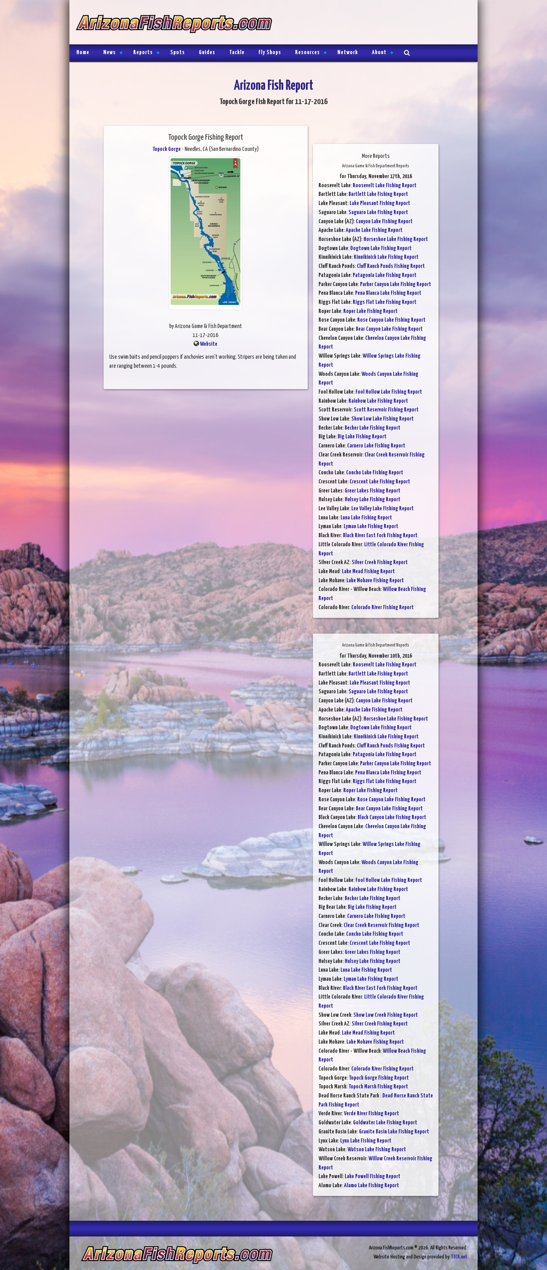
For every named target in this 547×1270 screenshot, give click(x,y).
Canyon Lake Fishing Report (384, 222)
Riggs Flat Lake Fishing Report (385, 302)
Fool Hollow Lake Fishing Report (388, 392)
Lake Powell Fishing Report (372, 1177)
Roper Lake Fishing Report (370, 311)
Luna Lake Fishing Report (366, 518)
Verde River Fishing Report (371, 1114)
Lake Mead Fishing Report (368, 572)
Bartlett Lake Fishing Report (378, 194)
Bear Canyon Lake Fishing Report (389, 329)
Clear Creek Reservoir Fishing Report (381, 925)
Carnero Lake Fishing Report (376, 446)
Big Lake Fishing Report (362, 437)
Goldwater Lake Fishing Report (385, 1123)
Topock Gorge (166, 149)
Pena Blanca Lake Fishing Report (388, 293)
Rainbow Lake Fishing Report (378, 401)
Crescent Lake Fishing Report (380, 482)
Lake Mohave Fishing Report (375, 581)
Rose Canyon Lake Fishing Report (391, 320)
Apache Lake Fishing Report (374, 230)
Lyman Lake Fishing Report (371, 527)
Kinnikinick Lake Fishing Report (386, 257)
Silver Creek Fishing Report (380, 562)
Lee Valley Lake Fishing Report (382, 509)
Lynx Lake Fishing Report (365, 1141)
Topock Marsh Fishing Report (378, 1087)
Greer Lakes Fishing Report (372, 491)
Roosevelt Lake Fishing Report (385, 186)
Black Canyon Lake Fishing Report (392, 817)
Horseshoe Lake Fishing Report (396, 239)
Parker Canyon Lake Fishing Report (395, 284)
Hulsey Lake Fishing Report (372, 500)
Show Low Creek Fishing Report (385, 1015)
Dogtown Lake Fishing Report (381, 248)
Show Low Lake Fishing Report (382, 419)
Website (208, 344)
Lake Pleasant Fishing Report (380, 203)
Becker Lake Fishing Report (372, 428)
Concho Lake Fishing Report (374, 473)
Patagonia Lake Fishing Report (385, 275)
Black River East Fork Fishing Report (380, 536)
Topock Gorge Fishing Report (379, 1078)
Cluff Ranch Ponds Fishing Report (391, 266)
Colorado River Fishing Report (382, 608)
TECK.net (459, 1257)
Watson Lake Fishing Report (376, 1150)
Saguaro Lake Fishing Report (378, 213)
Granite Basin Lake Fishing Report (394, 1132)
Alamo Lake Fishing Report (371, 1186)
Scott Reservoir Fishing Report (386, 410)
